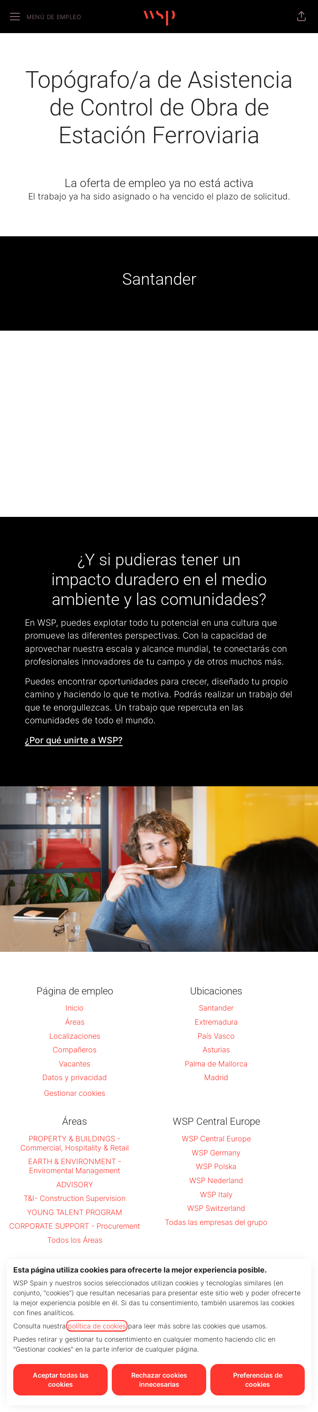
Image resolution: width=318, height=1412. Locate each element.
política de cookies (97, 1326)
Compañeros (74, 1049)
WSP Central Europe (216, 1138)
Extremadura (216, 1022)
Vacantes (74, 1063)
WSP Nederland (216, 1180)
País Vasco (216, 1036)
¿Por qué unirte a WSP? (74, 740)
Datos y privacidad (74, 1077)
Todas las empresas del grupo (216, 1222)
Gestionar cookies (74, 1093)
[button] (301, 16)
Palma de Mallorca (216, 1063)
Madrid (216, 1077)
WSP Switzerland (216, 1208)
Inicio (74, 1008)
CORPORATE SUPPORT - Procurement (74, 1226)
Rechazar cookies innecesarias (159, 1379)
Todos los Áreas (74, 1240)
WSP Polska (216, 1166)
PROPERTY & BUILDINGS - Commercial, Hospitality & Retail (74, 1143)
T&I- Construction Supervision (74, 1198)
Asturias (216, 1049)
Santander (216, 1008)
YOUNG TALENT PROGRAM (74, 1212)
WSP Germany (216, 1152)
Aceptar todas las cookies (61, 1379)
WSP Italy (216, 1194)
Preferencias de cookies (257, 1379)
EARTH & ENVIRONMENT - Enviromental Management (74, 1166)
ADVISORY (74, 1184)
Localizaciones (74, 1036)
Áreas (74, 1022)
